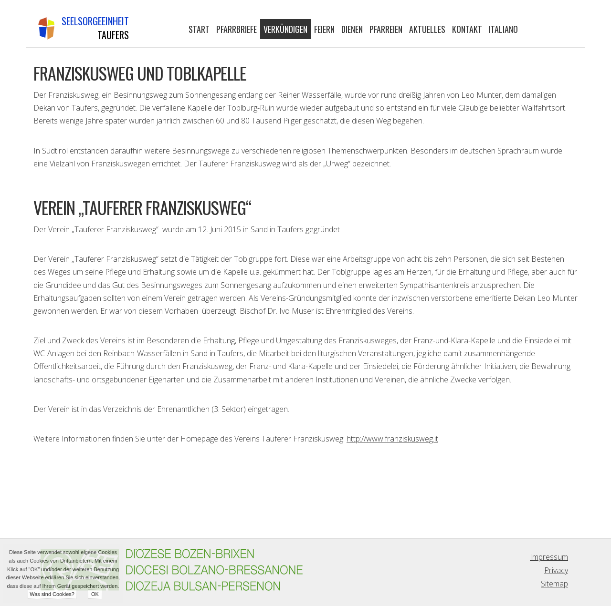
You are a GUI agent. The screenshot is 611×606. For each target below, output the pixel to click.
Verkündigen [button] (285, 29)
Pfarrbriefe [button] (236, 29)
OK (95, 594)
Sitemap (554, 583)
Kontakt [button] (467, 29)
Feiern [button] (324, 29)
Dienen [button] (352, 29)
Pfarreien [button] (385, 29)
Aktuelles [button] (427, 29)
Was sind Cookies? (52, 594)
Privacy (556, 570)
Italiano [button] (503, 29)
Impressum (549, 557)
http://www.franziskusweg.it (392, 438)
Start (199, 29)
